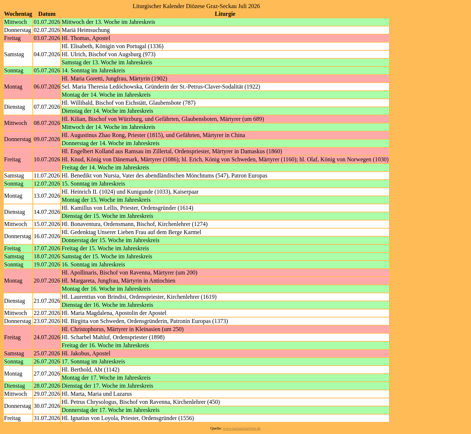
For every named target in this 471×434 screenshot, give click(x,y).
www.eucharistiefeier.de (242, 428)
